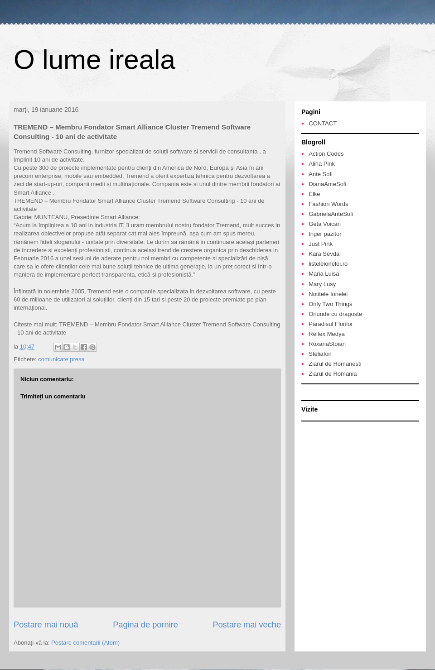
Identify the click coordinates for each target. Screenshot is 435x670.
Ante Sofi (321, 174)
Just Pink (321, 243)
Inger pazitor (325, 233)
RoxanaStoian (327, 343)
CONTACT (323, 123)
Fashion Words (328, 204)
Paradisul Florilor (331, 324)
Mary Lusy (322, 284)
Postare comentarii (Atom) (85, 642)
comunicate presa (61, 359)
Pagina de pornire (145, 624)
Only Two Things (330, 304)
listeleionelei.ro (328, 263)
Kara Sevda (324, 253)
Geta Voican (325, 223)
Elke (314, 194)
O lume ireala (94, 59)
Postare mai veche (247, 624)
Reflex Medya (326, 333)
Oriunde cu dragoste (335, 314)
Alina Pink (322, 163)
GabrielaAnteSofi (331, 214)
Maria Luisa (324, 273)
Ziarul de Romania (333, 373)
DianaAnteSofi (327, 184)
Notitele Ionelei (328, 294)
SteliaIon (320, 353)
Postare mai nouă (46, 624)
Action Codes (326, 153)
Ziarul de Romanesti (335, 363)
